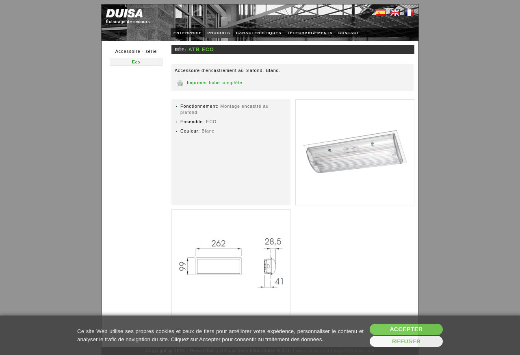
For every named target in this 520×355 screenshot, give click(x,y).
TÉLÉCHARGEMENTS (310, 33)
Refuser (406, 341)
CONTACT (349, 33)
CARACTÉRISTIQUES (259, 33)
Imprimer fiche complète (215, 82)
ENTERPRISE (187, 33)
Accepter (406, 329)
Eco (136, 61)
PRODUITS (219, 33)
